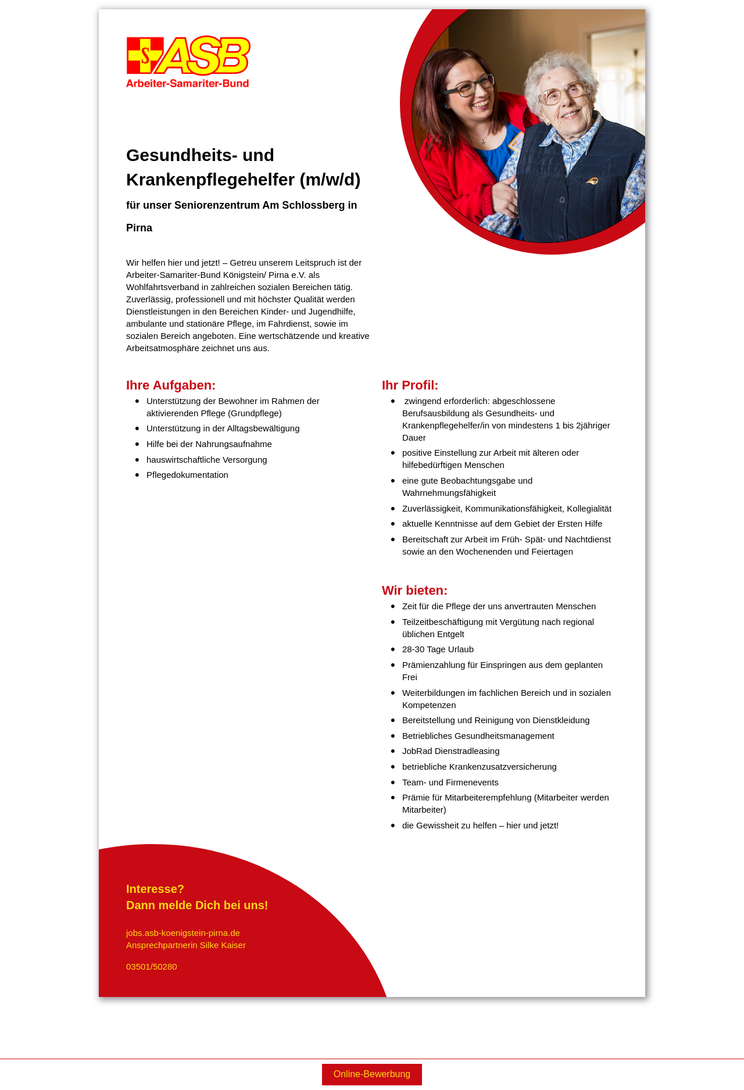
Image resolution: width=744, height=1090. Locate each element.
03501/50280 (151, 966)
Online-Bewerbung (372, 1074)
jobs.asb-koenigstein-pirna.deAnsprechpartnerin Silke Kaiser (186, 939)
